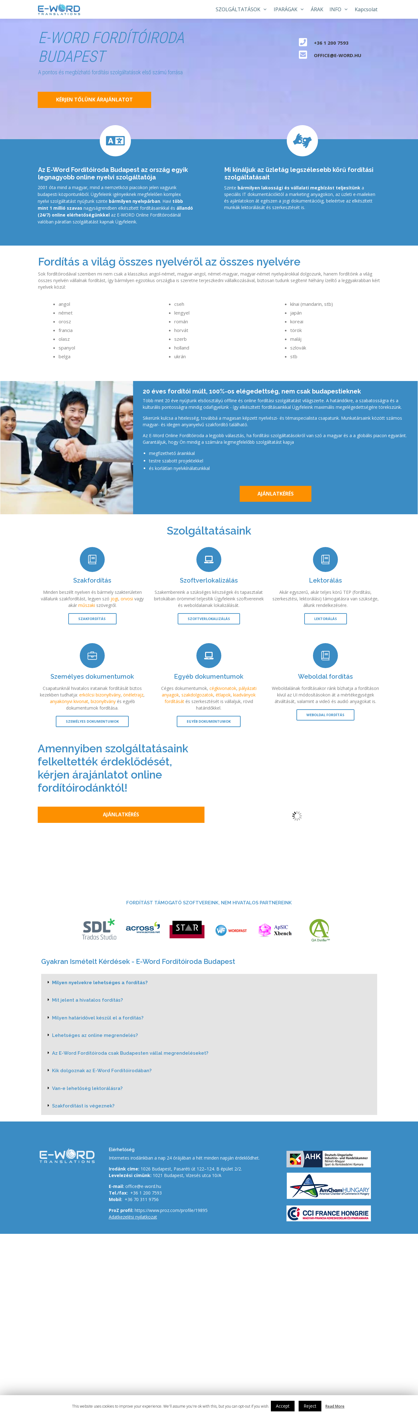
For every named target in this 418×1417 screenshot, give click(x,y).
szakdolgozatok (197, 695)
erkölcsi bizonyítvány (100, 695)
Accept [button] (283, 1406)
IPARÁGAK (291, 9)
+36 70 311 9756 (142, 1199)
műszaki (86, 605)
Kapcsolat (366, 9)
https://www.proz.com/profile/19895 (171, 1210)
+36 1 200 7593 (146, 1193)
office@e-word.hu (143, 1186)
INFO (340, 9)
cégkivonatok (222, 688)
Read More (334, 1406)
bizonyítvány (103, 701)
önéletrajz (133, 695)
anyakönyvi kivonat (69, 701)
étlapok (223, 695)
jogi (114, 599)
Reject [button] (310, 1406)
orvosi (127, 599)
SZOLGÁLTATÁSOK (243, 9)
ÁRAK (317, 9)
